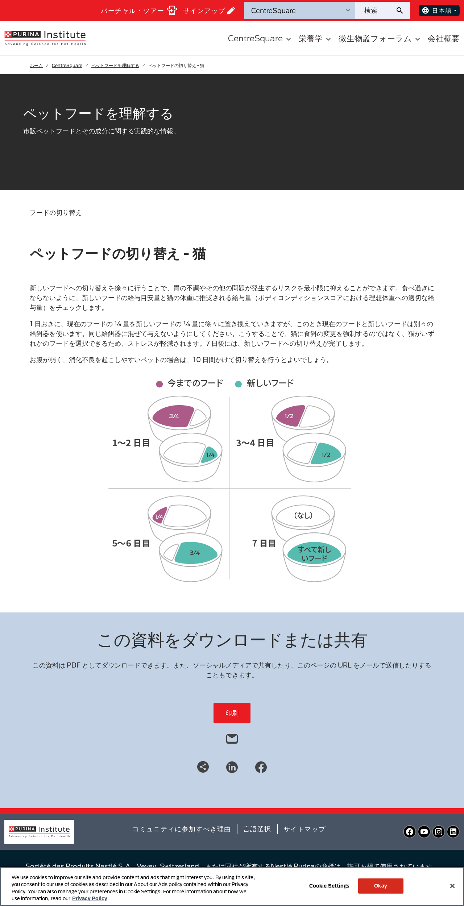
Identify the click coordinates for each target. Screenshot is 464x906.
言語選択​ (257, 829)
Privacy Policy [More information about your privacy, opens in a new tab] (89, 898)
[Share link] (203, 767)
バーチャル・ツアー (139, 10)
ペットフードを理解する (115, 65)
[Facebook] (261, 766)
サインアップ (209, 10)
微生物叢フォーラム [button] (380, 38)
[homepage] (45, 38)
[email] (232, 737)
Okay (380, 886)
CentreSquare (67, 65)
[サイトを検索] (375, 10)
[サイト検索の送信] (402, 10)
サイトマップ (304, 829)
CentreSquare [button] (260, 38)
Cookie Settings (329, 886)
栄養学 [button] (316, 38)
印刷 (232, 713)
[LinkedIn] (232, 766)
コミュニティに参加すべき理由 (181, 829)
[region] (232, 886)
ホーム (36, 65)
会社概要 (444, 38)
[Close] (452, 886)
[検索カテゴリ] (299, 10)
